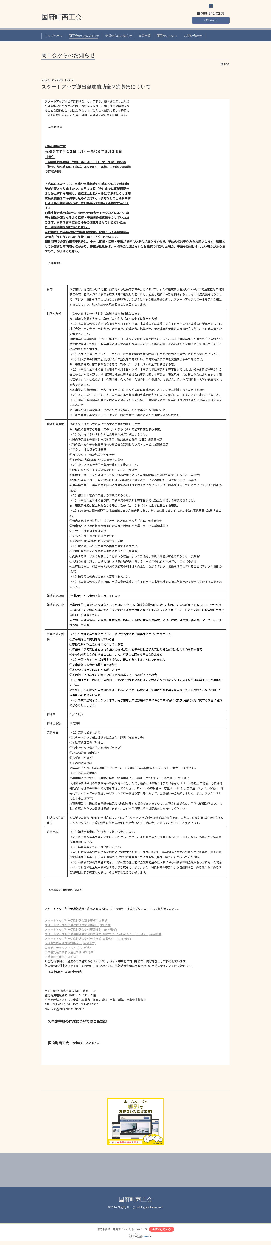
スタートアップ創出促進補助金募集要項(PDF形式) (76, 923)
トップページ (54, 38)
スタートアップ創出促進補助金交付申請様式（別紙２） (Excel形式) (88, 941)
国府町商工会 (61, 20)
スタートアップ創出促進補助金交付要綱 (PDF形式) (78, 928)
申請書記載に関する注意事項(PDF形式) (69, 955)
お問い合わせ (211, 21)
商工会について (167, 38)
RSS (225, 66)
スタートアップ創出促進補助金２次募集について (96, 89)
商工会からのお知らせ (84, 38)
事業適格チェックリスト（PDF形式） (68, 950)
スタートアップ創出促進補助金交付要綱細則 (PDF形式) (81, 932)
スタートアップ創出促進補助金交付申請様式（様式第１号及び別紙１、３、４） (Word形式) (103, 937)
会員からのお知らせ (118, 38)
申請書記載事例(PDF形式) (61, 959)
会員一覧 (145, 38)
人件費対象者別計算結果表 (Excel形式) (70, 946)
